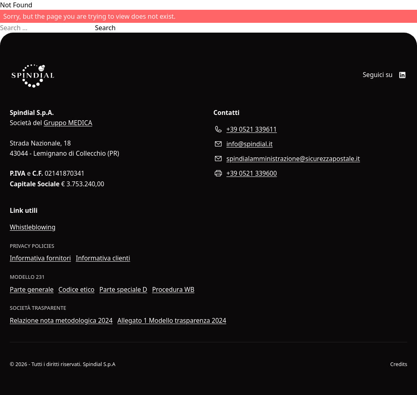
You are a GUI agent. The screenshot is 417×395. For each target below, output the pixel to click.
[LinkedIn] (402, 75)
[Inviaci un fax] (310, 173)
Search (105, 27)
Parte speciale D (123, 289)
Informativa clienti (103, 258)
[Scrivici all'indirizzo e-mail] (310, 144)
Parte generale (32, 289)
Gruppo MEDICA (68, 122)
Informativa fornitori (40, 258)
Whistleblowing (32, 227)
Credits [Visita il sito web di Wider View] (398, 364)
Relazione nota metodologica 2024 (61, 320)
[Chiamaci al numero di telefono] (310, 129)
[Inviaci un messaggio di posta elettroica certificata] (310, 158)
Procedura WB (173, 289)
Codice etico (77, 289)
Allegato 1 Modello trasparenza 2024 (171, 320)
